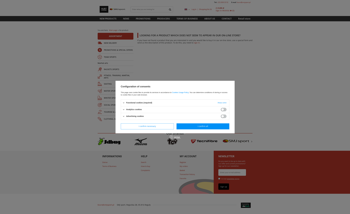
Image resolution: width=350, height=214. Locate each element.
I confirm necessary (147, 126)
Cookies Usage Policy (180, 92)
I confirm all (203, 126)
